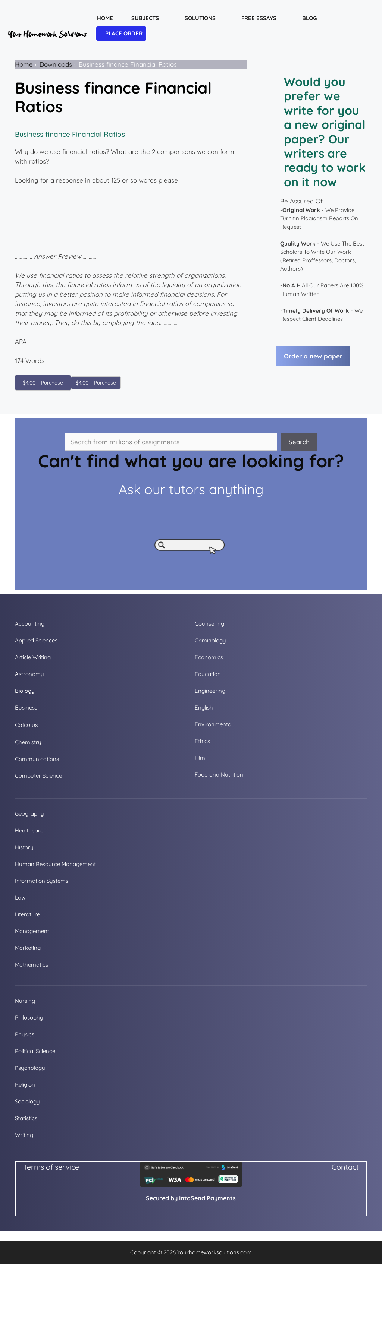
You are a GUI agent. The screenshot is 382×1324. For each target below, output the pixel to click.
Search (299, 442)
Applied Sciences (36, 640)
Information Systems (41, 880)
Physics (24, 1034)
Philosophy (29, 1017)
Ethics (202, 741)
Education (208, 673)
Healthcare (29, 830)
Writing (24, 1134)
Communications (37, 758)
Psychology (30, 1067)
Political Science (35, 1051)
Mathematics (31, 964)
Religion (25, 1084)
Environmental (213, 724)
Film (200, 757)
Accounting (29, 623)
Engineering (210, 690)
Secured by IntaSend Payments (191, 1198)
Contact (345, 1167)
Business (26, 707)
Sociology (27, 1101)
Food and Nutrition (219, 774)
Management (32, 931)
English (204, 707)
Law (20, 897)
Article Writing (33, 657)
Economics (209, 657)
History (24, 847)
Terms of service (51, 1167)
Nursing (25, 1000)
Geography (29, 813)
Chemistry (28, 742)
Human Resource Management (55, 864)
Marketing (28, 947)
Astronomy (29, 673)
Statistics (26, 1118)
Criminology (210, 640)
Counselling (209, 623)
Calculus (26, 725)
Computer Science (38, 775)
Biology (25, 690)
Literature (27, 914)
